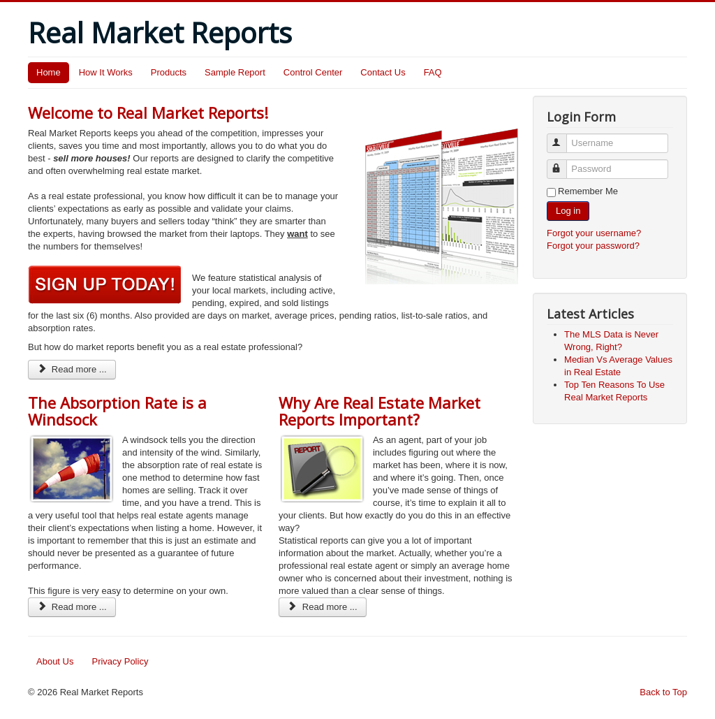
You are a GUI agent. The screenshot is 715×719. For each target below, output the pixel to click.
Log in (568, 210)
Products (168, 72)
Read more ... (72, 369)
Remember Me (588, 191)
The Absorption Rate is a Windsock (117, 411)
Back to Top (663, 692)
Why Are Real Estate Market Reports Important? (379, 411)
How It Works (106, 72)
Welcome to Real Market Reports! (148, 112)
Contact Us (382, 72)
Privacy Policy (119, 661)
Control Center (313, 72)
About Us (54, 661)
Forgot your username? (594, 233)
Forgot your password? (593, 245)
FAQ (433, 72)
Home (48, 72)
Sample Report (235, 72)
